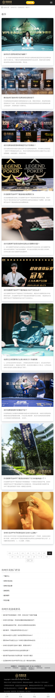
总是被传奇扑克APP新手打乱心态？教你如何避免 (19, 660)
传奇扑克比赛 (7, 586)
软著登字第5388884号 (21, 685)
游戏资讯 (6, 590)
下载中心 (6, 576)
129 (22, 553)
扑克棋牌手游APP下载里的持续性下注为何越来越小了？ (25, 478)
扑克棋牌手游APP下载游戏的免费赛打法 (19, 194)
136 (18, 557)
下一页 (40, 557)
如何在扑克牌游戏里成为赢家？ (15, 54)
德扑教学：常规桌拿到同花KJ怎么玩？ (15, 630)
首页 (10, 553)
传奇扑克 (14, 7)
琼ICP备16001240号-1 (10, 688)
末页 (46, 557)
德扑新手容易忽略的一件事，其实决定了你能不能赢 (20, 615)
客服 (20, 695)
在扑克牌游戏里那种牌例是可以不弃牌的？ (20, 145)
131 (33, 553)
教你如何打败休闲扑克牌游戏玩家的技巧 (19, 98)
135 (12, 557)
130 (28, 553)
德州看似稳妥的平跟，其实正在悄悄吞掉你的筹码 (19, 625)
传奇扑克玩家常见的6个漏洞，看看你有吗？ (17, 645)
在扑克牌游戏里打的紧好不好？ (15, 410)
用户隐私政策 (21, 691)
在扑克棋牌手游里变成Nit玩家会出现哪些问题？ (22, 244)
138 (29, 557)
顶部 (48, 695)
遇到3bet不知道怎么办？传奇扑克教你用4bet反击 (19, 640)
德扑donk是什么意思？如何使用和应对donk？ (18, 635)
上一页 (16, 553)
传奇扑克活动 (7, 581)
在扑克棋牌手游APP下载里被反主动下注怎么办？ (22, 290)
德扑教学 (6, 595)
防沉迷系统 (7, 691)
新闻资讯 (21, 7)
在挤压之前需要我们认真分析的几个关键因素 (20, 359)
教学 (27, 7)
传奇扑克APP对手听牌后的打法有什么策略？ (20, 533)
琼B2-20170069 (48, 685)
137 (23, 557)
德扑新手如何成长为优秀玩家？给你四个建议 (18, 655)
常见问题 (6, 600)
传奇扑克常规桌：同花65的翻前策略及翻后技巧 (18, 620)
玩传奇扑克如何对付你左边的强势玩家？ (16, 650)
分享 (7, 695)
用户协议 (28, 691)
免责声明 (13, 691)
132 (39, 553)
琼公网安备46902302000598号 (35, 688)
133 (44, 553)
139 (34, 557)
